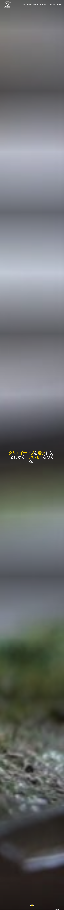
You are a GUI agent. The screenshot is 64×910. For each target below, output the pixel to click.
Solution (29, 4)
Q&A (54, 4)
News (51, 4)
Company (46, 4)
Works (41, 4)
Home (24, 4)
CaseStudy (35, 4)
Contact (58, 4)
